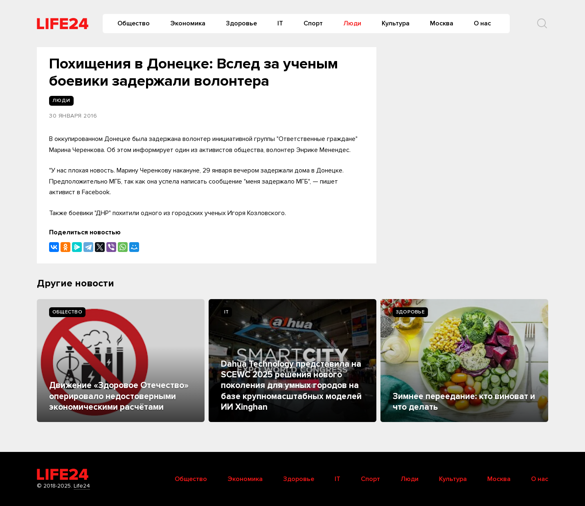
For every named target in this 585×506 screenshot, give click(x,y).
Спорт (313, 23)
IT (280, 23)
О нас (482, 23)
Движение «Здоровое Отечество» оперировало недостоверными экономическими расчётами (119, 396)
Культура (396, 23)
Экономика (187, 23)
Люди (352, 23)
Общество (133, 23)
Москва (441, 23)
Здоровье (241, 23)
